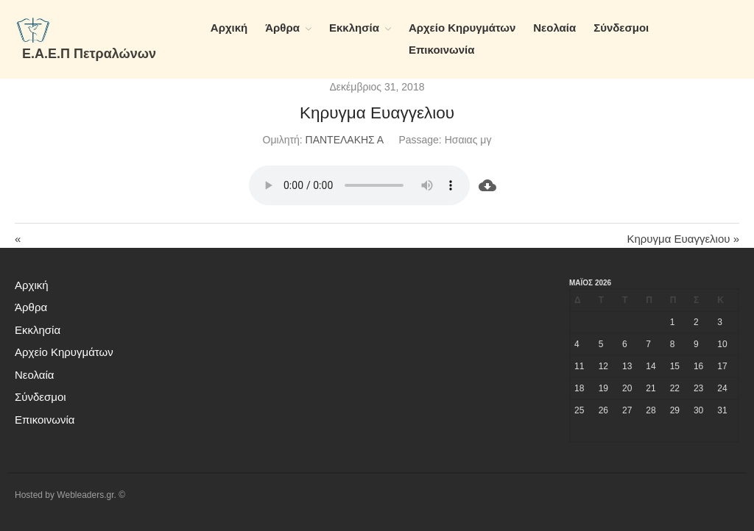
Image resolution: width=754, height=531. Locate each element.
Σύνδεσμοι (621, 27)
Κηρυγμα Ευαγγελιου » (683, 238)
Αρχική (229, 27)
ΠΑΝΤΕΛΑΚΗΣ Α (345, 140)
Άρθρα (282, 27)
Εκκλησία (354, 27)
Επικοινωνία (442, 49)
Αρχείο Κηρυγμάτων (462, 27)
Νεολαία (554, 27)
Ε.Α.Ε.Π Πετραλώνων (89, 53)
